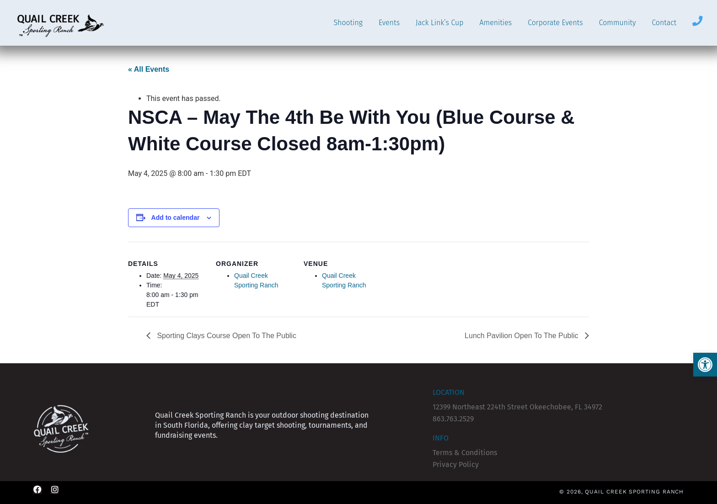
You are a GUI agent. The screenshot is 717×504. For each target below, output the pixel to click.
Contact (664, 22)
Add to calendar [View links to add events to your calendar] (175, 217)
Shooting (347, 22)
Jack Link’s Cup (439, 22)
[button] (705, 365)
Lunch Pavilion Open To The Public (522, 336)
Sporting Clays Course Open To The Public (225, 336)
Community (617, 22)
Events (389, 22)
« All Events (148, 69)
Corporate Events (555, 22)
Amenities (495, 22)
